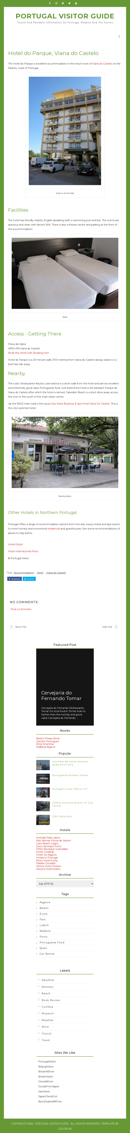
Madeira (45, 930)
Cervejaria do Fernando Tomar (61, 695)
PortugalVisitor (47, 1060)
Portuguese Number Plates (70, 774)
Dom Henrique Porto (48, 845)
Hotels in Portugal (47, 856)
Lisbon (44, 924)
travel (46, 1039)
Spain (43, 947)
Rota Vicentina (45, 743)
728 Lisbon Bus (62, 815)
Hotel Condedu (45, 851)
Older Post (106, 625)
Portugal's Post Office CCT (70, 788)
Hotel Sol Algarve (46, 853)
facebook (15, 577)
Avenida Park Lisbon (48, 836)
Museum (48, 1012)
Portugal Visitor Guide (65, 18)
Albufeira (48, 979)
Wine (45, 1026)
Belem (44, 907)
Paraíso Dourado (46, 862)
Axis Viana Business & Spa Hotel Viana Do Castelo (81, 404)
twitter (30, 577)
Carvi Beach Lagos (47, 842)
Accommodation (25, 571)
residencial (55, 527)
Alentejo (47, 986)
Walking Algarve (45, 746)
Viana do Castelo (103, 65)
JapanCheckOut (47, 1095)
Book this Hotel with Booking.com (29, 353)
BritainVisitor (45, 1075)
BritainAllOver (46, 1070)
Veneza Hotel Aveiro (48, 868)
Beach (46, 992)
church (47, 1032)
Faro (43, 918)
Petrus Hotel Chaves (48, 865)
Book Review (51, 999)
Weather (48, 1019)
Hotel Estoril (16, 543)
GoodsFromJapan (48, 1085)
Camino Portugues (47, 740)
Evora (44, 913)
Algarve (45, 901)
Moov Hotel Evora (47, 859)
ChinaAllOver (45, 1080)
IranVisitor (44, 1090)
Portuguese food (52, 941)
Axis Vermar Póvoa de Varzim (53, 839)
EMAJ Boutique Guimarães (52, 848)
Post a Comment (22, 606)
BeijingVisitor (46, 1065)
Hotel (41, 571)
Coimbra (47, 1006)
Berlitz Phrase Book (48, 737)
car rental (47, 953)
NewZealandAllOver (50, 1100)
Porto (44, 935)
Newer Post (21, 625)
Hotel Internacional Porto (24, 550)
